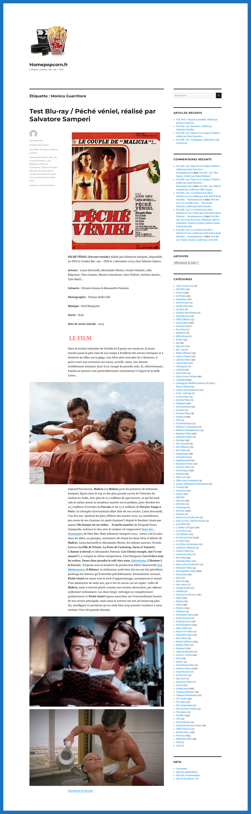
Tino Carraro (35, 177)
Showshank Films (185, 665)
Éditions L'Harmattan (187, 427)
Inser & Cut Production (187, 517)
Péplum (180, 601)
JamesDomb (36, 140)
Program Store (183, 621)
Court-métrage (183, 393)
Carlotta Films (183, 359)
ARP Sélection (183, 316)
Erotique (44, 149)
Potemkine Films (184, 614)
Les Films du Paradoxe (187, 544)
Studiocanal (182, 688)
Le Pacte (180, 541)
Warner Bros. (183, 732)
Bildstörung (182, 336)
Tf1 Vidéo (181, 702)
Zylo (178, 745)
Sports (179, 685)
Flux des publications (187, 772)
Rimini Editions (184, 641)
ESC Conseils (182, 443)
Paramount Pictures (186, 594)
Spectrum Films (184, 682)
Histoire (180, 500)
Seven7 (179, 661)
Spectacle (181, 678)
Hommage (181, 507)
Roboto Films (183, 645)
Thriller (180, 715)
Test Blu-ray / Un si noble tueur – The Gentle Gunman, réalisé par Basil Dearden (198, 203)
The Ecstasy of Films (186, 708)
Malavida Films (183, 561)
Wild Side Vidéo (184, 739)
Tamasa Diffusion (185, 692)
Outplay (180, 591)
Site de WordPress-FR (187, 778)
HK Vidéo (181, 504)
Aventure (180, 326)
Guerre (179, 494)
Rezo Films (181, 638)
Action (179, 292)
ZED (178, 742)
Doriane (180, 410)
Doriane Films (183, 413)
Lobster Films (183, 551)
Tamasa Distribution (186, 695)
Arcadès (180, 309)
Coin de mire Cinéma (186, 376)
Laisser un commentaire (42, 185)
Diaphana (181, 403)
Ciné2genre (182, 366)
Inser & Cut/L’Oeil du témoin (190, 520)
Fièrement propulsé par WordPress (67, 800)
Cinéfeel (180, 369)
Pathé (179, 598)
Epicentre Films (184, 437)
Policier (180, 608)
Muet (178, 578)
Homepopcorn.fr (48, 64)
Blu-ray (53, 157)
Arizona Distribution (186, 312)
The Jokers (181, 712)
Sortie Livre (182, 675)
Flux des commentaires (188, 775)
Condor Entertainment (187, 390)
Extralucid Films (184, 463)
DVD (178, 420)
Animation (181, 299)
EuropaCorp (182, 457)
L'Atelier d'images (185, 527)
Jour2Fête (181, 524)
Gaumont (181, 490)
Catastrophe (182, 363)
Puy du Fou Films (184, 631)
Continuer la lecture (80, 713)
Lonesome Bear (184, 554)
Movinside (181, 574)
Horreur (180, 510)
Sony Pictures (183, 672)
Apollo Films (182, 306)
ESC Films (181, 450)
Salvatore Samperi (46, 174)
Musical (180, 581)
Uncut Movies (183, 722)
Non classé (181, 584)
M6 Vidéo (181, 557)
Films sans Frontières (187, 480)
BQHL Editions (183, 353)
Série (178, 658)
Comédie (34, 149)
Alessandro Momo (38, 157)
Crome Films (182, 396)
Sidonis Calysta (183, 668)
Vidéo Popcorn (183, 729)
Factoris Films (183, 467)
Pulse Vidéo (182, 628)
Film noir (181, 477)
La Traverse (182, 531)
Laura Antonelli (37, 160)
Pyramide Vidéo (184, 635)
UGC (178, 718)
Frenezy (180, 487)
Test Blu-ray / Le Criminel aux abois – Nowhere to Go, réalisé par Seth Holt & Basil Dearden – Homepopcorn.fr (198, 196)
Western (180, 735)
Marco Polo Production (187, 564)
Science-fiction (184, 655)
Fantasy (180, 474)
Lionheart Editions (185, 547)
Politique (180, 611)
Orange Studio (183, 588)
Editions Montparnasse (188, 430)
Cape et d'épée (183, 356)
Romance (181, 648)
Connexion (181, 768)
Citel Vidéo (181, 373)
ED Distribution (184, 423)
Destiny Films (183, 400)
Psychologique (183, 625)
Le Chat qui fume (184, 537)
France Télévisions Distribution (192, 484)
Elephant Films (183, 433)
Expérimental (183, 460)
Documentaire (183, 406)
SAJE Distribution (185, 651)
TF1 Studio (181, 698)
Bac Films (181, 329)
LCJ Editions (182, 534)
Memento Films (184, 567)
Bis (177, 343)
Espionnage (182, 453)
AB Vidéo (180, 289)
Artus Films (182, 323)
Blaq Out (180, 346)
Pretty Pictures (183, 618)
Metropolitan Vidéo (186, 571)
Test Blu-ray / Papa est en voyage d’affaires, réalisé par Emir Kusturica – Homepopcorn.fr (198, 169)
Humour (180, 514)
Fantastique (182, 470)
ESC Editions (182, 447)
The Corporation (184, 705)
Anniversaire (182, 302)
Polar (178, 604)
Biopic (179, 339)
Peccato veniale (37, 170)
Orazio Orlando (49, 167)
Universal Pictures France (189, 725)
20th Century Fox (185, 286)
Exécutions (138, 531)
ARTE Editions (183, 319)
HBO (178, 497)
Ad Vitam (180, 296)
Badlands (181, 333)
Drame (179, 416)
